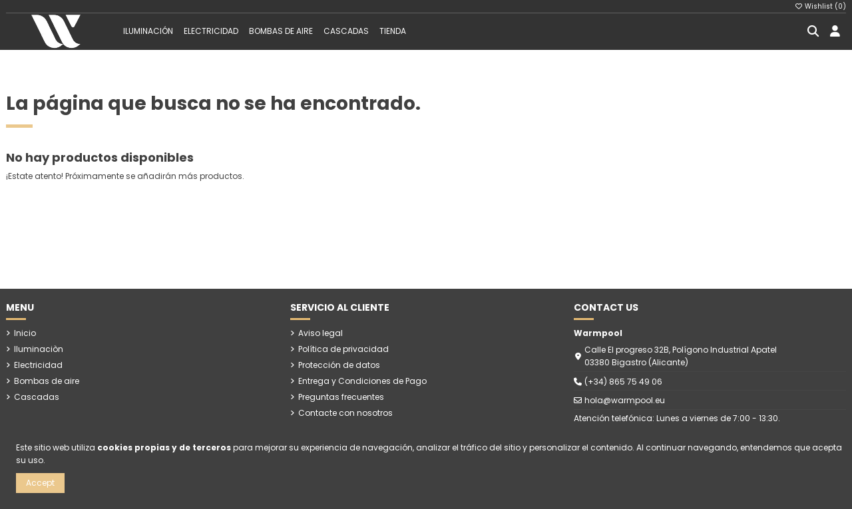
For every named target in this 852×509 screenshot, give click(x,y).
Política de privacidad (343, 349)
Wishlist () (821, 6)
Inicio (25, 333)
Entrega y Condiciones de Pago (362, 381)
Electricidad (38, 365)
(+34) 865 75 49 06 (623, 381)
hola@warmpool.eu (624, 400)
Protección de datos (339, 365)
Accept (40, 482)
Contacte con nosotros (345, 413)
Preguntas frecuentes (341, 397)
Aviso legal (320, 333)
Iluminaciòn (38, 349)
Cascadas (36, 397)
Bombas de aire (46, 381)
